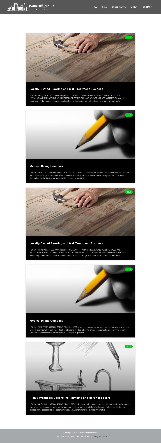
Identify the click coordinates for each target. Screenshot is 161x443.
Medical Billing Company (46, 166)
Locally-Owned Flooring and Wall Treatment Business (66, 89)
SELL (104, 7)
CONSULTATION (119, 7)
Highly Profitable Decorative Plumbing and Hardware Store (70, 397)
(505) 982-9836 (100, 436)
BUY (95, 7)
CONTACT (147, 7)
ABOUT (134, 7)
